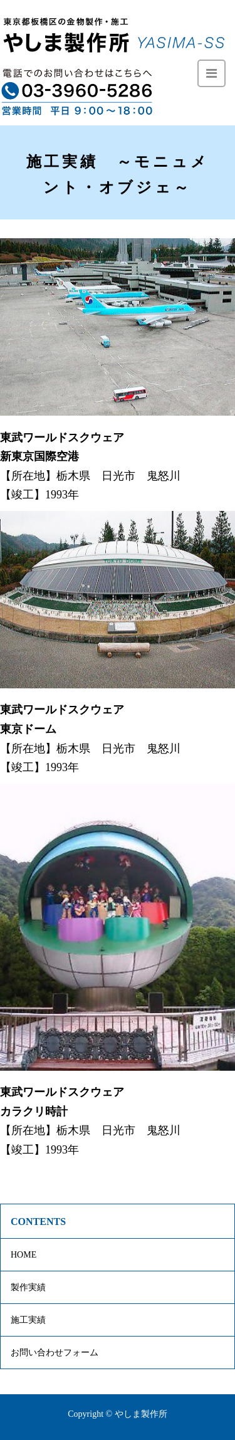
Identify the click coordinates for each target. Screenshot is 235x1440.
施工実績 (28, 1320)
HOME (23, 1254)
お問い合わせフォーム (54, 1352)
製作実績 (28, 1287)
